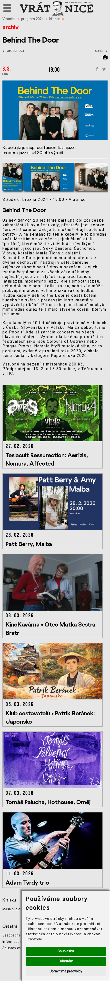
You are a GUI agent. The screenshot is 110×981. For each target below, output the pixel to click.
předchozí (13, 50)
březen (54, 19)
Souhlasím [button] (66, 951)
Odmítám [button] (66, 961)
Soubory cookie (15, 948)
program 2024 (32, 19)
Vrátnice (9, 19)
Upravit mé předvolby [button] (66, 971)
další (101, 50)
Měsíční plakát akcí (17, 909)
